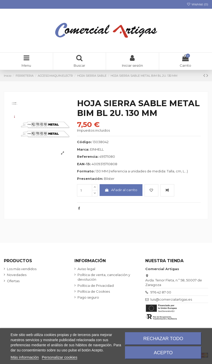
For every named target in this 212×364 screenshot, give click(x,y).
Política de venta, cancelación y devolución (104, 277)
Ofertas (13, 281)
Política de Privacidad (96, 285)
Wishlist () (197, 4)
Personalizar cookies (59, 357)
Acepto (163, 352)
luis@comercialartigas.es (171, 299)
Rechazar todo (163, 338)
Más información (25, 357)
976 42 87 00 (160, 292)
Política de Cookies (94, 291)
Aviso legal (86, 269)
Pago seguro (88, 297)
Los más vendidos (21, 269)
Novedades (16, 275)
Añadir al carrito (120, 190)
